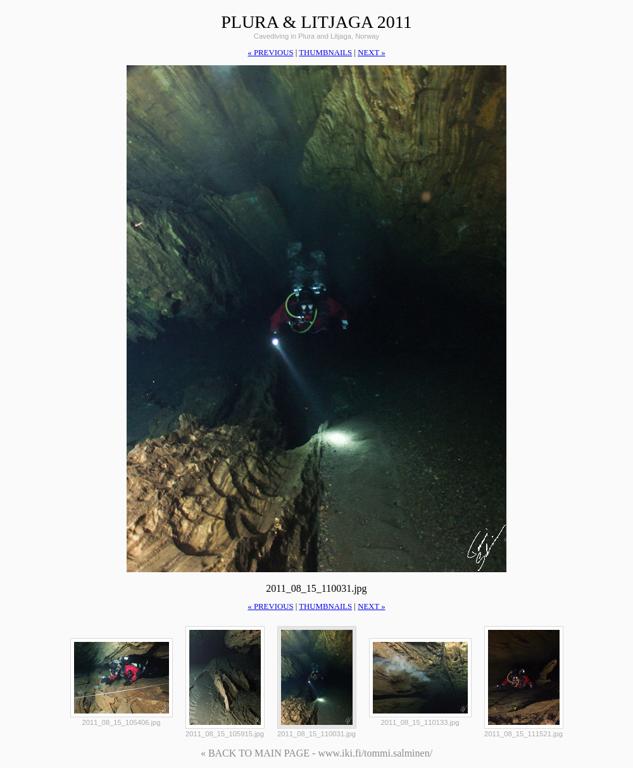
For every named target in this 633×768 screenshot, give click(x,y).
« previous (270, 52)
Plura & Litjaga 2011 (316, 22)
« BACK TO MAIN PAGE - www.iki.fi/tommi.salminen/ (316, 753)
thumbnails (325, 52)
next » (371, 52)
